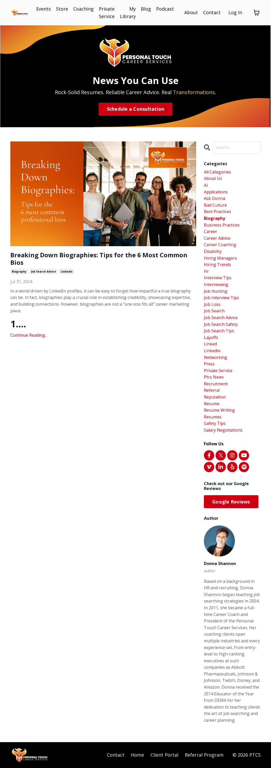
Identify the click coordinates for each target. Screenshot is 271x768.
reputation (215, 397)
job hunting (215, 291)
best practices (217, 211)
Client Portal (164, 755)
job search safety (221, 324)
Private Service (107, 12)
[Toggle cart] (256, 13)
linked (210, 344)
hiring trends (217, 264)
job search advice (43, 271)
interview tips (218, 278)
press (209, 364)
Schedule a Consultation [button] (135, 109)
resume (211, 403)
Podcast (165, 9)
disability (213, 251)
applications (216, 192)
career (210, 231)
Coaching (83, 9)
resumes (212, 417)
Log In (235, 12)
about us (213, 178)
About (191, 12)
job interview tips (221, 297)
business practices (222, 225)
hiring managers (220, 258)
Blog (146, 9)
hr (206, 271)
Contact (212, 12)
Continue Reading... (28, 335)
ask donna (214, 198)
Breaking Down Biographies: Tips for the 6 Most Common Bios (98, 258)
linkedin (67, 271)
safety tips (215, 423)
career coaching (220, 244)
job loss (212, 304)
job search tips (219, 331)
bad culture (215, 205)
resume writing (219, 410)
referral (212, 390)
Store (62, 9)
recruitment (216, 384)
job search (214, 311)
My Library (128, 12)
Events (43, 9)
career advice (217, 238)
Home (137, 755)
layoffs (211, 337)
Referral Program (204, 755)
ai (206, 185)
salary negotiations (223, 430)
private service (218, 370)
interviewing (216, 284)
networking (215, 357)
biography (19, 271)
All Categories (217, 172)
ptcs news (214, 377)
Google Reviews (231, 502)
